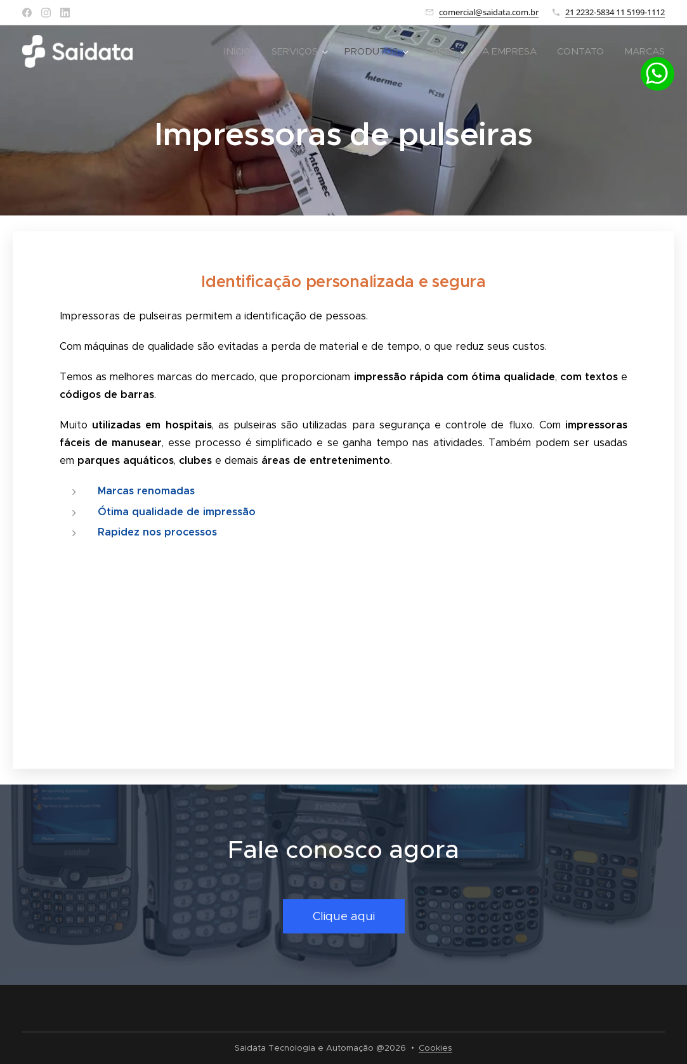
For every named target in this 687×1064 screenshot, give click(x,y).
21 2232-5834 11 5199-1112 (615, 12)
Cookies (435, 1047)
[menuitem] (241, 51)
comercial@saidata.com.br (489, 12)
